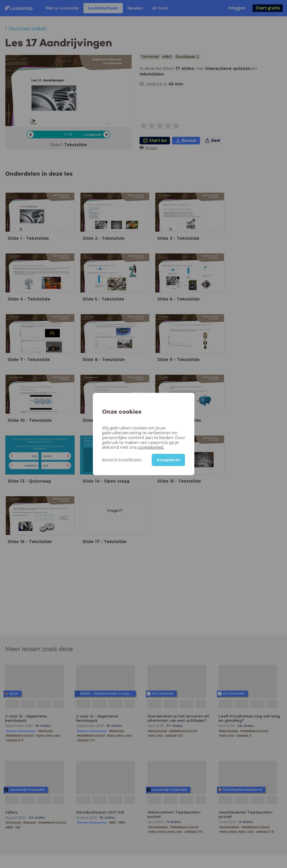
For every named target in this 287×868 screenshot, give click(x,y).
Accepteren (168, 460)
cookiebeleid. (151, 447)
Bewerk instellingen (122, 459)
